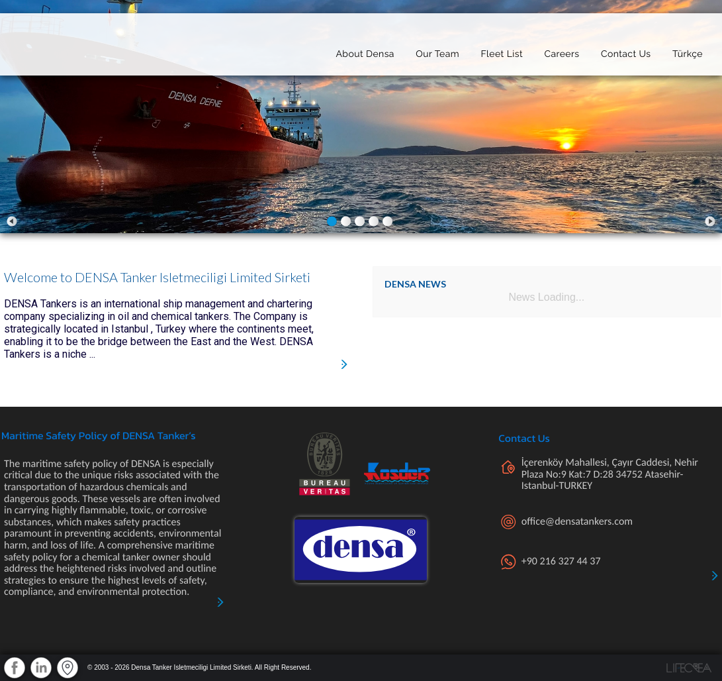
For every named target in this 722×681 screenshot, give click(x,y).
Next (710, 221)
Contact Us (626, 51)
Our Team (437, 51)
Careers (561, 51)
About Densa (364, 51)
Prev (12, 221)
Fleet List (501, 51)
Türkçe (687, 51)
